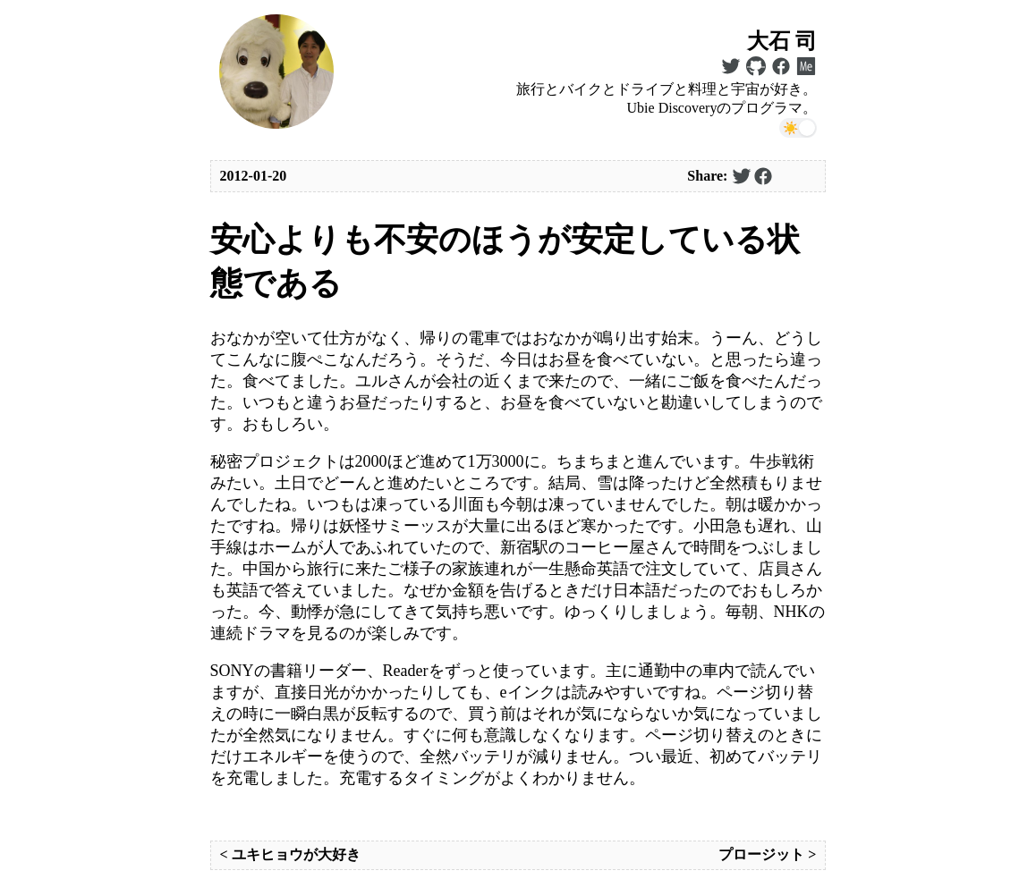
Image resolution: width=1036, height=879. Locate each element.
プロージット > (767, 854)
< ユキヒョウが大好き (290, 854)
